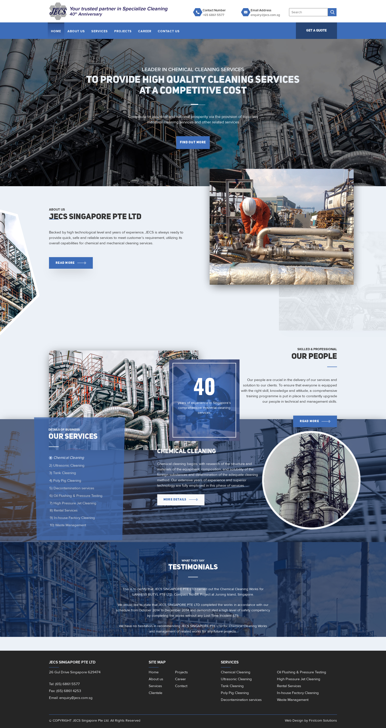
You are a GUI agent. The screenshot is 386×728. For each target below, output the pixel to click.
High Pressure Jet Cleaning (72, 503)
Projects (123, 31)
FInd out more (193, 142)
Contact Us (169, 31)
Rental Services (60, 512)
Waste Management (64, 532)
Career (144, 31)
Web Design (294, 720)
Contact (181, 686)
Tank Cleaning (63, 474)
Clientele (155, 693)
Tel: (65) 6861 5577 (64, 684)
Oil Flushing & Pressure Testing (76, 495)
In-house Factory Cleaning (70, 522)
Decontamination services (71, 487)
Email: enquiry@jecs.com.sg (71, 697)
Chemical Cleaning (68, 462)
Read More (71, 263)
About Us (76, 31)
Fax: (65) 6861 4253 (65, 691)
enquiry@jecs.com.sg (265, 15)
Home (56, 31)
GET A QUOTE (316, 30)
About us (156, 679)
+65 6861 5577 (213, 15)
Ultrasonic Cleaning (67, 468)
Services (99, 31)
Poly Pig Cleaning (65, 481)
